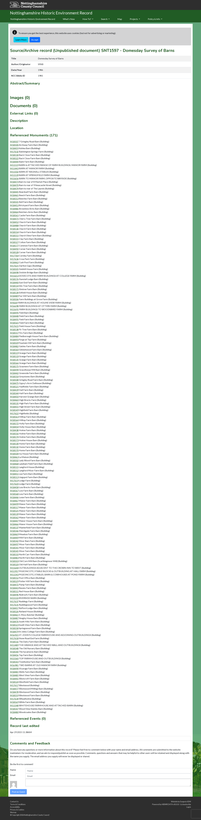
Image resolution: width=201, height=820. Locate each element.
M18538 (14, 329)
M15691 (14, 309)
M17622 (14, 413)
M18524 (14, 682)
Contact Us (14, 801)
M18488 (14, 225)
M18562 (14, 517)
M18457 (14, 608)
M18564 (14, 420)
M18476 (14, 621)
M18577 (14, 245)
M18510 (14, 554)
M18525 (14, 510)
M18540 (14, 651)
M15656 (14, 178)
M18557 (14, 332)
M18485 (14, 675)
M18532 (14, 447)
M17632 (14, 151)
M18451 (14, 473)
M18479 (14, 631)
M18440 (14, 282)
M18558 (14, 628)
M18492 (14, 249)
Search (105, 19)
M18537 (14, 527)
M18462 (14, 262)
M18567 (14, 490)
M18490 (14, 668)
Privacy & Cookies (17, 810)
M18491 (14, 319)
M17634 (14, 698)
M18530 (14, 443)
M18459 (14, 148)
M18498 (14, 272)
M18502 (14, 460)
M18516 (14, 641)
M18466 (14, 524)
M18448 (14, 316)
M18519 (14, 353)
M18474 (14, 188)
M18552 (14, 578)
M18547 (14, 708)
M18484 (14, 336)
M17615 (14, 326)
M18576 (14, 279)
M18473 (14, 181)
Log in (188, 807)
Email (12, 775)
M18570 (14, 450)
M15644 (14, 567)
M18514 (14, 285)
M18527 (14, 242)
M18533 (14, 356)
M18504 (14, 453)
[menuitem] (69, 19)
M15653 (14, 275)
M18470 (14, 185)
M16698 (14, 306)
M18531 (14, 403)
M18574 (14, 437)
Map (119, 19)
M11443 (14, 168)
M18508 (14, 379)
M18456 (14, 655)
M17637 (14, 601)
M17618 (14, 638)
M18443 (14, 588)
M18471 (14, 218)
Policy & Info (155, 19)
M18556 (14, 433)
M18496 (14, 594)
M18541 (14, 547)
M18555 (14, 238)
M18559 (14, 695)
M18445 (14, 191)
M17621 (14, 265)
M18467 (14, 500)
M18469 (14, 534)
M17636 (14, 259)
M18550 (14, 376)
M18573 (14, 440)
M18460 (14, 400)
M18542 (14, 541)
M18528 (14, 252)
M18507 (14, 141)
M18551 (14, 235)
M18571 (14, 289)
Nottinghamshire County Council (36, 815)
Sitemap (13, 812)
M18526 (14, 611)
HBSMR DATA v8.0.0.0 (171, 804)
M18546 (14, 531)
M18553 (14, 198)
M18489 (14, 296)
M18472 (14, 584)
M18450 (14, 396)
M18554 (14, 232)
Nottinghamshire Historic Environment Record (32, 19)
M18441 (14, 678)
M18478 (14, 692)
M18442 (14, 373)
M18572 (14, 423)
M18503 (14, 561)
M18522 (14, 158)
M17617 (14, 685)
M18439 (14, 390)
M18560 (14, 349)
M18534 (14, 292)
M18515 (14, 467)
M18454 (14, 426)
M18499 (14, 504)
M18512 (14, 470)
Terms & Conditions (18, 804)
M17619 (14, 480)
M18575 (14, 366)
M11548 (14, 705)
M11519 (14, 165)
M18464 (14, 212)
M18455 (14, 406)
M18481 (14, 671)
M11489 (14, 645)
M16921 (14, 635)
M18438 (14, 430)
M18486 (14, 208)
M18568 (14, 494)
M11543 (14, 574)
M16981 (14, 665)
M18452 (14, 222)
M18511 (14, 591)
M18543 (14, 661)
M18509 (14, 343)
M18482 (14, 346)
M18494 (14, 369)
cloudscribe (186, 804)
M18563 (14, 416)
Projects (135, 19)
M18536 (14, 228)
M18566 (14, 363)
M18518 (14, 155)
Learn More (21, 39)
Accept (34, 39)
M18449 (14, 537)
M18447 (14, 520)
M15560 (14, 658)
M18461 (14, 614)
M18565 (14, 322)
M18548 (14, 648)
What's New (69, 19)
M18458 (14, 487)
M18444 (14, 161)
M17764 (14, 255)
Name (13, 769)
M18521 (14, 386)
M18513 (14, 477)
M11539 (14, 175)
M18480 (14, 712)
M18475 (14, 383)
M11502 (14, 171)
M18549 (14, 410)
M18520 (14, 564)
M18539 (14, 514)
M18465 (14, 195)
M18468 (14, 463)
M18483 (14, 557)
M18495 (14, 312)
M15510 (14, 598)
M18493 (14, 339)
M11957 (14, 571)
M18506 (14, 299)
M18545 (14, 551)
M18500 (14, 144)
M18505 (14, 269)
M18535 (14, 359)
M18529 (14, 581)
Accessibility (15, 807)
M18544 (14, 393)
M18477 (14, 688)
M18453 (14, 205)
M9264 (13, 302)
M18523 (14, 624)
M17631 (14, 604)
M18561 (14, 215)
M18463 (14, 457)
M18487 (14, 618)
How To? (87, 19)
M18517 (14, 507)
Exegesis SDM (185, 801)
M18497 (14, 544)
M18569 (14, 702)
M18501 (14, 202)
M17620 (14, 484)
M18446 (14, 497)
